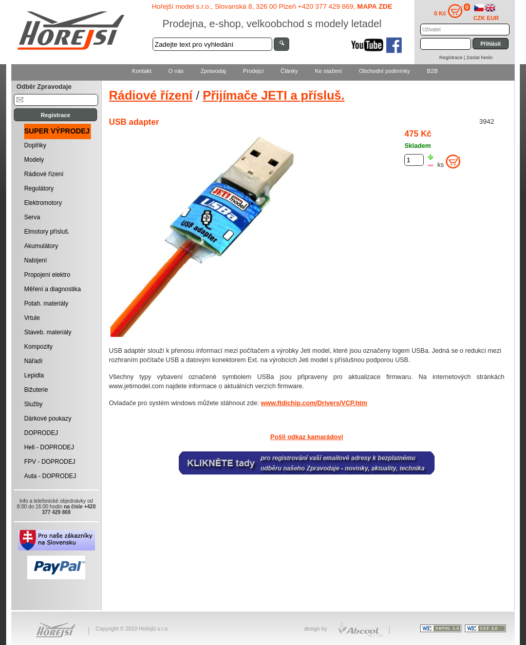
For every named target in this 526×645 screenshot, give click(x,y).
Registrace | (452, 57)
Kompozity (38, 346)
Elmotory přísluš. (47, 231)
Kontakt (142, 71)
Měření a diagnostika (52, 289)
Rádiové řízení (44, 174)
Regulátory (39, 188)
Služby (33, 404)
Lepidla (34, 375)
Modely (34, 159)
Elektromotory (43, 202)
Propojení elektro (47, 274)
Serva (32, 217)
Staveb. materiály (47, 332)
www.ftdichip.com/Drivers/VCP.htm (314, 403)
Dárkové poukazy (47, 418)
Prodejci (253, 71)
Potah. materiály (46, 303)
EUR (493, 18)
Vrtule (32, 317)
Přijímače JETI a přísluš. (274, 95)
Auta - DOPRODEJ (50, 476)
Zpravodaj (213, 71)
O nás (176, 71)
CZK (479, 18)
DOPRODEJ (41, 433)
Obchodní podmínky (384, 71)
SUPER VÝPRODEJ (57, 131)
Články (289, 71)
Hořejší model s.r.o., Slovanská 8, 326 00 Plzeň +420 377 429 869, (272, 6)
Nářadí (33, 361)
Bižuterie (36, 389)
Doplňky (35, 145)
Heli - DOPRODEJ (49, 447)
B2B (432, 71)
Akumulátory (41, 246)
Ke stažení (328, 71)
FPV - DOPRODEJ (50, 461)
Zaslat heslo (479, 57)
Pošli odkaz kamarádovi (306, 437)
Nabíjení (35, 260)
